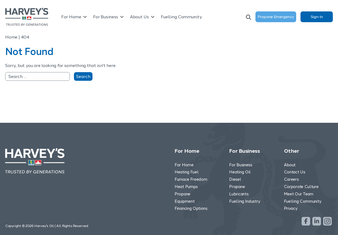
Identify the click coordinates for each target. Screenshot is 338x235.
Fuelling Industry (244, 201)
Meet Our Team (298, 193)
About (290, 164)
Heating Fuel (186, 172)
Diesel (235, 179)
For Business (105, 16)
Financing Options (191, 208)
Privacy (290, 208)
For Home (71, 16)
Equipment (184, 201)
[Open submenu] (85, 17)
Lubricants (238, 193)
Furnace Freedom (191, 179)
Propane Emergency (276, 16)
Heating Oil (240, 172)
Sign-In (317, 16)
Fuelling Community (181, 16)
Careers (291, 179)
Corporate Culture (301, 186)
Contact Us (294, 172)
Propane (182, 193)
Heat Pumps (186, 186)
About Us (139, 16)
